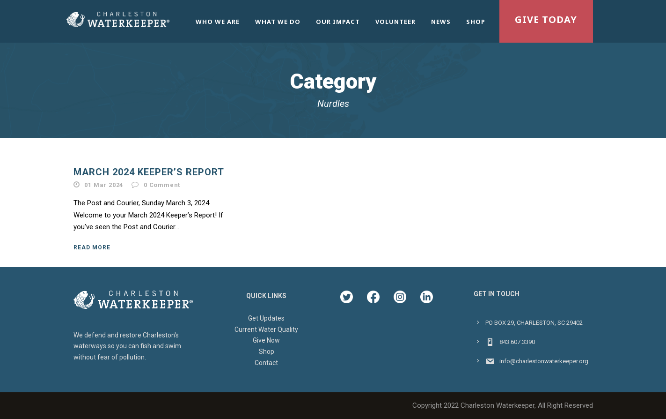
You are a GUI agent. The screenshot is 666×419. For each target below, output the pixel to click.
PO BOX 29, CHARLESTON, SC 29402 (534, 322)
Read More (91, 247)
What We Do (277, 21)
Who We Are (218, 21)
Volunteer (395, 21)
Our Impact (338, 21)
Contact (266, 363)
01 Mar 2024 (103, 184)
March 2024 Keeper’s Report (148, 172)
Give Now (266, 340)
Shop (475, 21)
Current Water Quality (266, 329)
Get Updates (266, 318)
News (441, 21)
